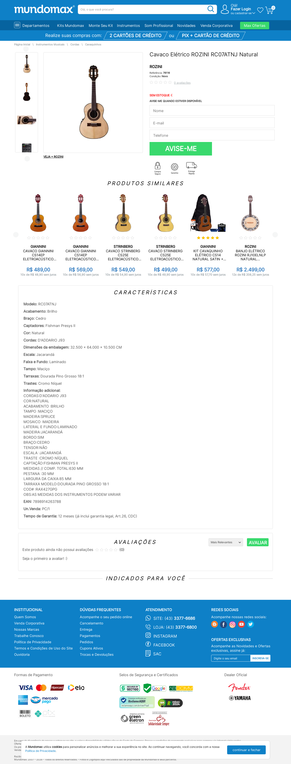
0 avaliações (182, 82)
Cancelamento (91, 623)
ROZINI (156, 66)
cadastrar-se (243, 13)
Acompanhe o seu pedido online (106, 617)
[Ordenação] (226, 542)
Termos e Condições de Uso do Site (43, 648)
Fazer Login (241, 9)
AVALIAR (258, 542)
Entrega (86, 629)
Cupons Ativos (91, 648)
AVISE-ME (181, 149)
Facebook (164, 645)
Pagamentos (90, 636)
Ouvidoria (22, 655)
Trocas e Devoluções (97, 655)
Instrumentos (128, 25)
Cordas (74, 44)
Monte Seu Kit (101, 25)
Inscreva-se (260, 658)
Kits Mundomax (70, 25)
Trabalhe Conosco (29, 636)
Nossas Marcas (26, 629)
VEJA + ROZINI (53, 156)
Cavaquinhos (93, 44)
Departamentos (35, 25)
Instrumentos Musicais (50, 44)
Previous (26, 48)
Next (27, 158)
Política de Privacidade (32, 642)
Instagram (165, 636)
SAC (157, 654)
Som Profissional (158, 25)
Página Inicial (22, 44)
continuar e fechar (246, 750)
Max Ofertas (254, 25)
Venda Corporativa (216, 25)
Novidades (186, 25)
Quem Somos (25, 617)
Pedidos (86, 642)
